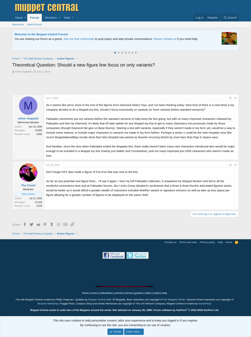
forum (129, 293)
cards (156, 293)
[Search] (230, 17)
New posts (18, 24)
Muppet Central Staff (99, 299)
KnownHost (204, 303)
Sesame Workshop (47, 303)
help (164, 293)
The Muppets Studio (174, 299)
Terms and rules (188, 242)
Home (19, 17)
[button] (25, 17)
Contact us (170, 242)
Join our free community (78, 38)
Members (51, 17)
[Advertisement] (125, 84)
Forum (34, 17)
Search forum (34, 24)
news (94, 293)
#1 (235, 98)
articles (119, 293)
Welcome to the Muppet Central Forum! (41, 34)
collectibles (106, 293)
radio (148, 293)
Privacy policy (207, 242)
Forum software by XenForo (186, 310)
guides (139, 293)
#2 (235, 165)
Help (67, 17)
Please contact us (165, 38)
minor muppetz (23, 71)
